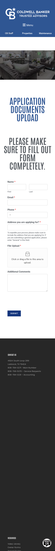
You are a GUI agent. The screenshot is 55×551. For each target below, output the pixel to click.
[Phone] (27, 215)
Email (11, 197)
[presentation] (29, 306)
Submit (14, 313)
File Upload (14, 245)
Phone (11, 209)
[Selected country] (9, 215)
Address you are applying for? (24, 222)
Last (31, 192)
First (9, 192)
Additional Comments (18, 271)
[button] (27, 25)
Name (11, 181)
